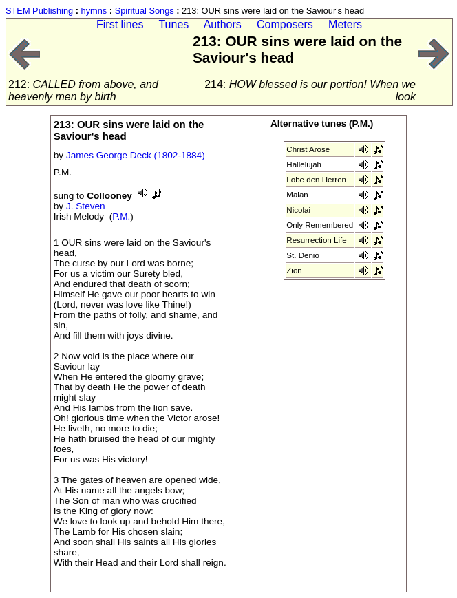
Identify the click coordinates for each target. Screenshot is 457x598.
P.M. (121, 216)
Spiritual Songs (144, 11)
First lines (119, 24)
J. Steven (85, 206)
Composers (285, 24)
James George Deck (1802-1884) (135, 155)
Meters (345, 24)
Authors (223, 24)
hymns (94, 11)
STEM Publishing (39, 11)
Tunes (173, 24)
